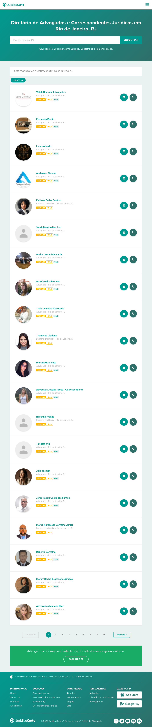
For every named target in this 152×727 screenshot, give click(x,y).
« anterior (30, 634)
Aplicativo (94, 693)
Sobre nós (15, 697)
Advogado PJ (96, 701)
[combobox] (65, 40)
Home (13, 693)
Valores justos (74, 697)
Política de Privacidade (92, 721)
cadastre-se (76, 659)
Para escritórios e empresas (46, 697)
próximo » (122, 634)
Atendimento (16, 705)
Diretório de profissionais (101, 697)
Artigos (70, 701)
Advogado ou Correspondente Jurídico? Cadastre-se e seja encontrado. (76, 48)
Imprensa (14, 701)
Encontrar (131, 40)
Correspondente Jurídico (45, 705)
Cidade (18, 80)
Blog (69, 705)
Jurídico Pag (39, 701)
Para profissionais (41, 693)
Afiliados (71, 693)
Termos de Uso (71, 721)
